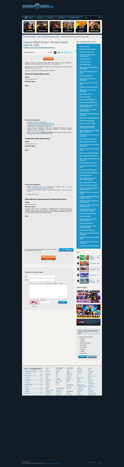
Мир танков (93, 269)
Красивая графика (92, 392)
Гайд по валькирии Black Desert (88, 182)
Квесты (47, 394)
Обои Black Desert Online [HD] (88, 213)
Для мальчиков (59, 389)
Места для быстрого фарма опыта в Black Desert (89, 67)
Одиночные (79, 371)
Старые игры (58, 369)
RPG (47, 369)
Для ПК (68, 369)
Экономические (91, 389)
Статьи (57, 383)
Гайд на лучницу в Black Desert (88, 141)
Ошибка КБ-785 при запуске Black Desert (89, 237)
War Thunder (93, 263)
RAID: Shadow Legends (31, 371)
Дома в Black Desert (85, 61)
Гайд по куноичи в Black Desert (88, 139)
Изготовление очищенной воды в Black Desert (89, 135)
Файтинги (48, 379)
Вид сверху (90, 391)
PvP (78, 375)
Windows (68, 371)
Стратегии (48, 386)
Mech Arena (93, 275)
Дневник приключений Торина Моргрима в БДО (88, 110)
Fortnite (82, 351)
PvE (78, 374)
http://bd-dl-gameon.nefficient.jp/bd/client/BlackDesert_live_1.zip (41, 124)
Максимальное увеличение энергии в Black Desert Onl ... (87, 126)
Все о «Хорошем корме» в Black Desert (88, 83)
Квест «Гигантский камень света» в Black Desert (89, 159)
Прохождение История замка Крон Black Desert (89, 114)
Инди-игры (90, 378)
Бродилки (90, 372)
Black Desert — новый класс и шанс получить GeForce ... (89, 205)
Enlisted (27, 391)
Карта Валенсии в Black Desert (88, 170)
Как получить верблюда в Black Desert (88, 166)
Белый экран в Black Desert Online (89, 245)
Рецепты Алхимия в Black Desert (88, 102)
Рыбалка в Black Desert (86, 75)
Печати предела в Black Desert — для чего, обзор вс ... (89, 219)
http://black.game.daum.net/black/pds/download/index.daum (40, 188)
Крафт (89, 377)
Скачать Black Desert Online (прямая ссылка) (87, 55)
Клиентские (68, 386)
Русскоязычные (80, 389)
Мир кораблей (92, 281)
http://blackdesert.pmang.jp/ (31, 79)
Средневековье (91, 386)
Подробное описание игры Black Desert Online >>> (39, 47)
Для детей (58, 393)
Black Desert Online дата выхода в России (89, 192)
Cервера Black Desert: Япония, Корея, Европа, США (88, 226)
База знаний (68, 249)
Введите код (43, 300)
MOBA (47, 375)
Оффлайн (79, 382)
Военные (90, 368)
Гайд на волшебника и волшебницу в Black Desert (89, 145)
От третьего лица (91, 383)
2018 (57, 372)
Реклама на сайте (92, 462)
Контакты (100, 462)
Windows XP (69, 372)
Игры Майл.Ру (91, 371)
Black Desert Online (29, 52)
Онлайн (78, 379)
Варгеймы (48, 391)
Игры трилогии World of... (87, 337)
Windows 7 (68, 375)
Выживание (90, 380)
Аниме (78, 392)
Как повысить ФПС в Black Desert (89, 172)
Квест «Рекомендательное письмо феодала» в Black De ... (89, 131)
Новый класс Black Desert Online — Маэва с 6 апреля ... (89, 188)
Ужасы (47, 388)
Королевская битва (50, 389)
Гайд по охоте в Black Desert (87, 99)
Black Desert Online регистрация (88, 185)
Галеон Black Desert (85, 59)
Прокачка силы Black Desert (87, 123)
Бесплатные (69, 394)
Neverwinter (83, 345)
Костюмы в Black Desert (86, 223)
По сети (78, 380)
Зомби (89, 374)
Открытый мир (80, 394)
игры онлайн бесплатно (37, 6)
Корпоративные (80, 377)
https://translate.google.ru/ (35, 68)
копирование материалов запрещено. (51, 463)
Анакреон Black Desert (86, 94)
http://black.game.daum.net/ (31, 143)
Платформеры (49, 393)
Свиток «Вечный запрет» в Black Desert (89, 72)
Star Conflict (83, 353)
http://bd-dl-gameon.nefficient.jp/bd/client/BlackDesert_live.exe (40, 123)
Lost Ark (27, 393)
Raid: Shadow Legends (92, 257)
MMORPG (48, 371)
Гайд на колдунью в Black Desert (89, 156)
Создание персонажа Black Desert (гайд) (89, 149)
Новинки (57, 371)
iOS (67, 382)
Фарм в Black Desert (85, 64)
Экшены (47, 382)
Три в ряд (79, 391)
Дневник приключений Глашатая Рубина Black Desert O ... (89, 105)
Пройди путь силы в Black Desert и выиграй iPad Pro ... (89, 201)
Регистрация (48, 58)
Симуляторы (48, 374)
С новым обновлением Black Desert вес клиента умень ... (89, 197)
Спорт (89, 369)
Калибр (27, 388)
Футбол (89, 388)
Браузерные (69, 388)
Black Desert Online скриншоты (88, 49)
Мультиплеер (80, 369)
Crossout (82, 349)
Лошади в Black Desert (86, 175)
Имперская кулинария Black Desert (89, 118)
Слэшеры (48, 383)
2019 (57, 374)
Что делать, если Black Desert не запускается (89, 242)
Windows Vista (69, 374)
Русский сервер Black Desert (87, 230)
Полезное (58, 382)
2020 (57, 375)
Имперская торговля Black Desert (89, 153)
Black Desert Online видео (87, 52)
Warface (82, 339)
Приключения (48, 380)
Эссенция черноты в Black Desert (89, 87)
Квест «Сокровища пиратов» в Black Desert (88, 79)
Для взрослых (59, 394)
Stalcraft (27, 386)
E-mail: (26, 280)
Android (68, 380)
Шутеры (47, 372)
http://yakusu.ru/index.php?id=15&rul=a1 (36, 130)
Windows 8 (68, 377)
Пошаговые (90, 385)
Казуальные (90, 382)
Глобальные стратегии (81, 386)
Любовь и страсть (92, 394)
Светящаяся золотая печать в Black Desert (88, 90)
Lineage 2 (82, 341)
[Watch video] (88, 296)
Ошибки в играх (59, 380)
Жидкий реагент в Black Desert (88, 163)
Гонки (47, 377)
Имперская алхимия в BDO (87, 120)
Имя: (26, 276)
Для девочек (58, 391)
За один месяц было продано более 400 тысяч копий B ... (88, 209)
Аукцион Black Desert (85, 97)
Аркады (47, 385)
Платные (68, 392)
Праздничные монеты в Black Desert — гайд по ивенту (88, 178)
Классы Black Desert (85, 216)
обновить (34, 306)
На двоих (79, 372)
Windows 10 (68, 379)
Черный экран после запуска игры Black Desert (89, 233)
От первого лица (91, 375)
